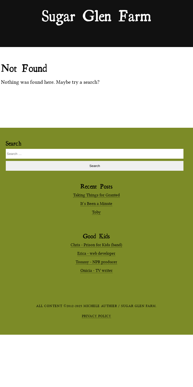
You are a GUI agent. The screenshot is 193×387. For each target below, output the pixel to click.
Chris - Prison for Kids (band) (96, 244)
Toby (96, 212)
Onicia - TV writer (96, 270)
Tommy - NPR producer (96, 262)
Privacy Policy (96, 316)
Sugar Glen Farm (96, 15)
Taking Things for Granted (96, 195)
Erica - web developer (96, 253)
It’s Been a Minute (96, 203)
